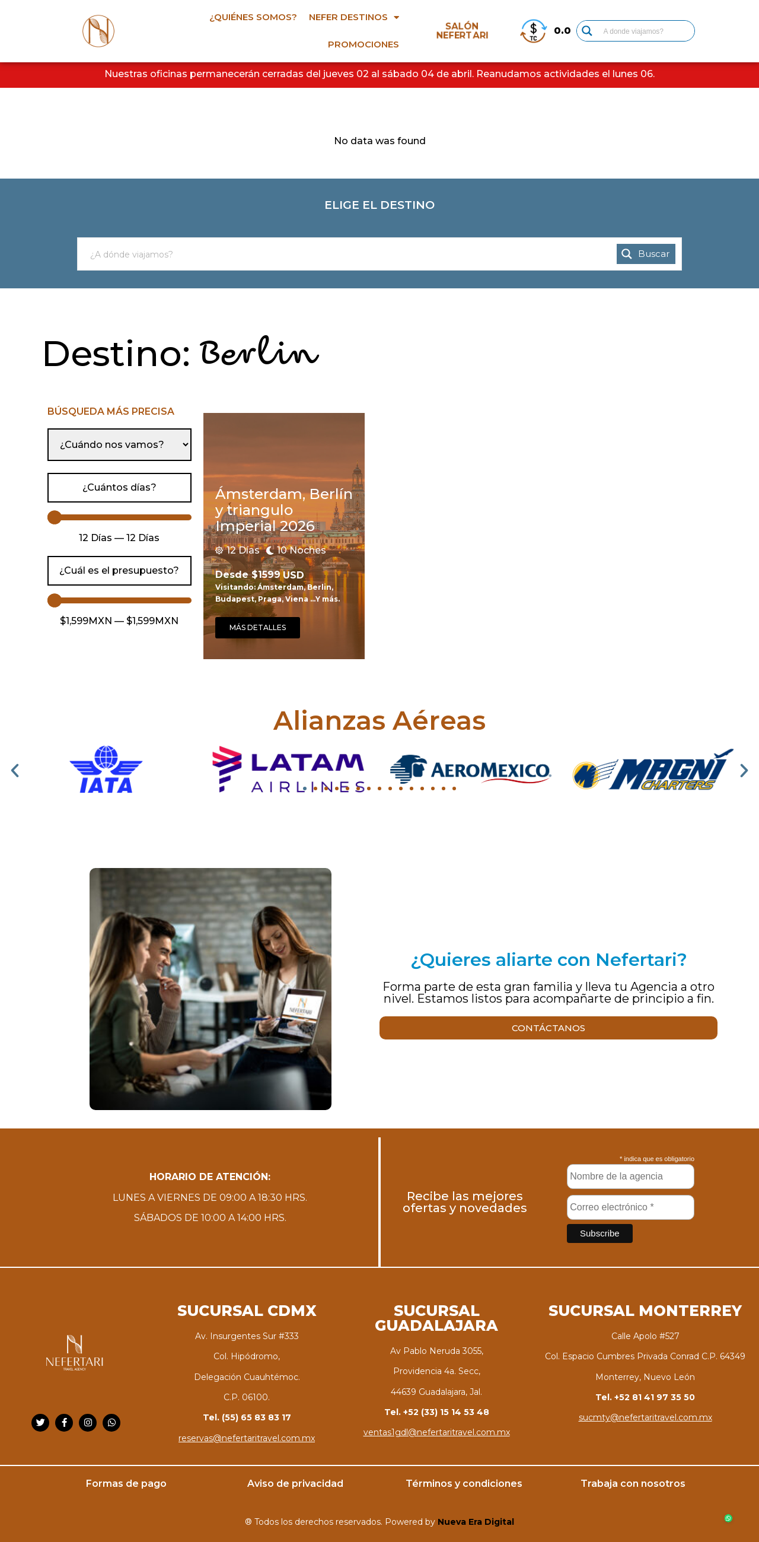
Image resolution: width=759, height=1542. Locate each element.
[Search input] (646, 31)
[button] (15, 771)
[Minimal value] (119, 517)
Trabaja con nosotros (633, 1483)
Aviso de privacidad (295, 1483)
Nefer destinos (354, 17)
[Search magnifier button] (587, 31)
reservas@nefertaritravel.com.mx (246, 1438)
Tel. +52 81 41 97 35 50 (645, 1397)
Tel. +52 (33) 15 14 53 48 (436, 1412)
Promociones (363, 44)
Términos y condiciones (464, 1483)
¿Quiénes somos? (253, 17)
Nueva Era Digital (476, 1521)
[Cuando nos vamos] (119, 444)
